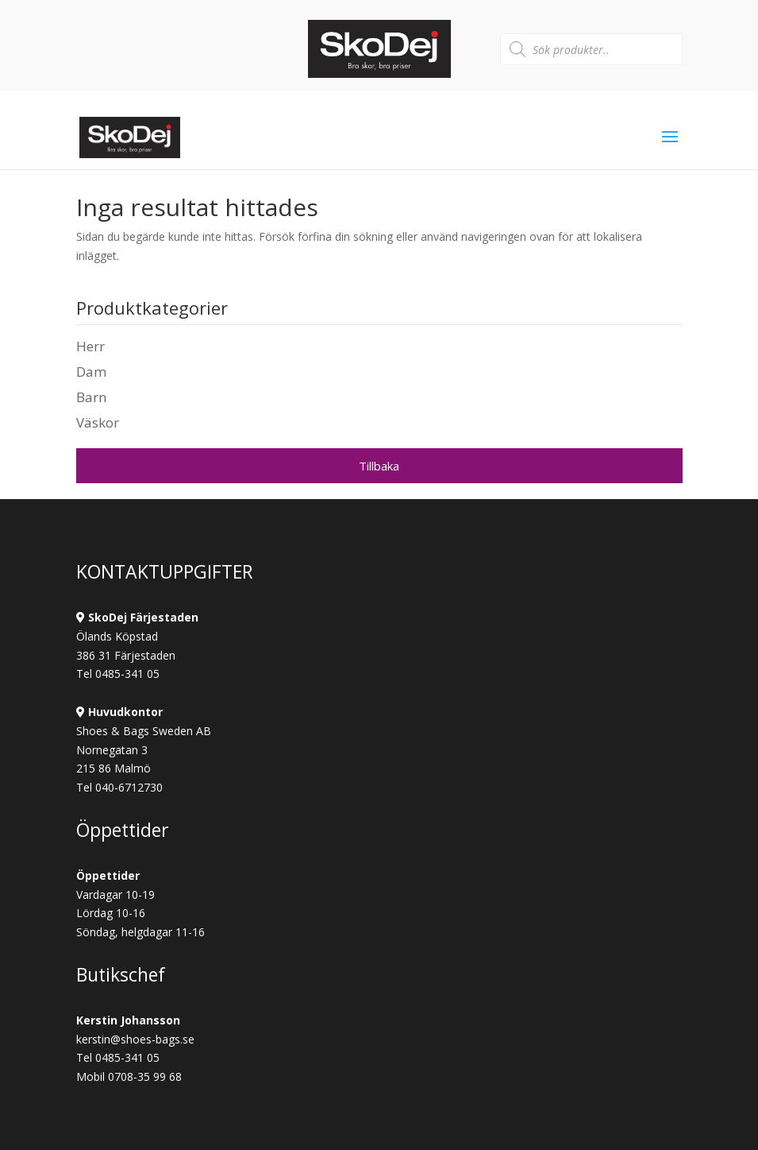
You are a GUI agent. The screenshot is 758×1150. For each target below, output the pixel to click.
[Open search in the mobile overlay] (591, 49)
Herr (90, 346)
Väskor (97, 422)
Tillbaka (379, 466)
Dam (91, 371)
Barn (91, 397)
